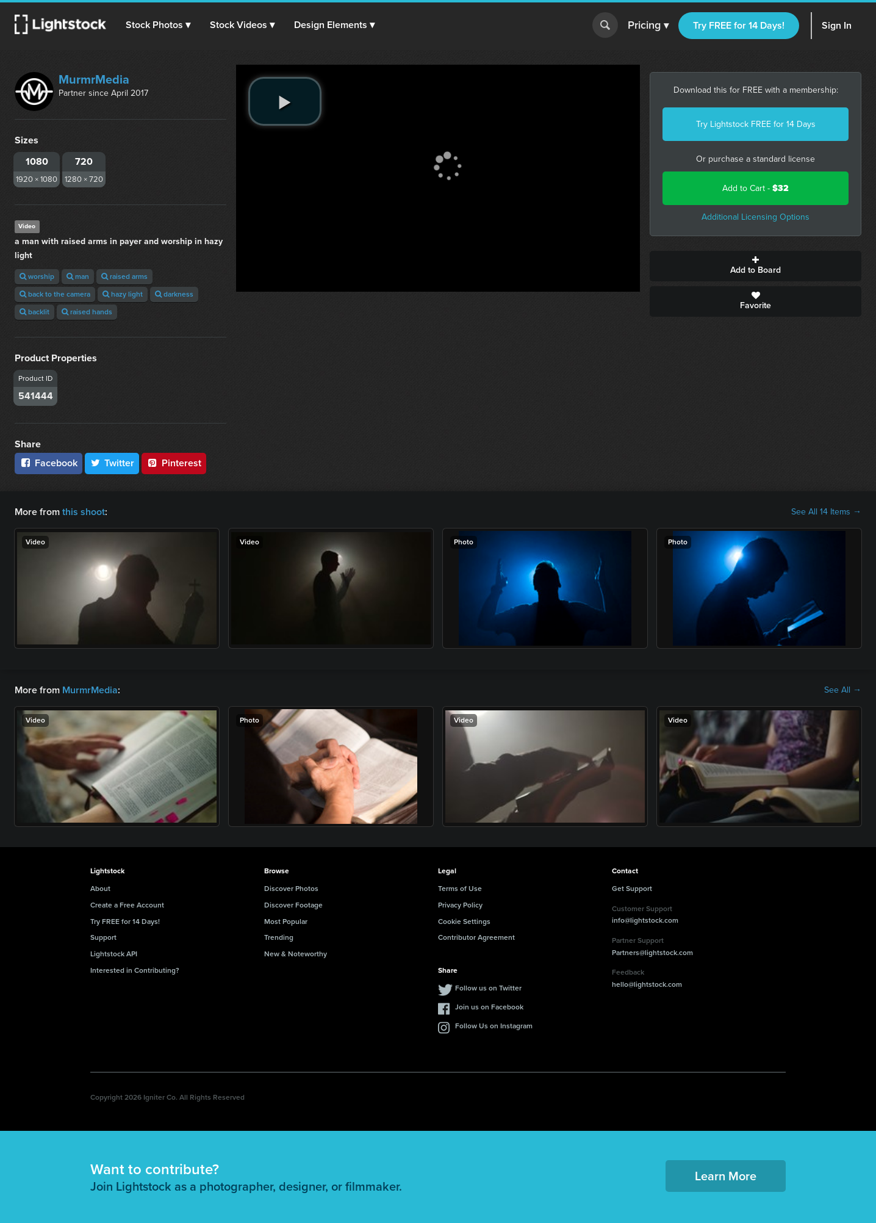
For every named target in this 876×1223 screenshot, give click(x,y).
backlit (34, 311)
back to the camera (55, 294)
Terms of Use (460, 888)
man (77, 276)
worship (37, 276)
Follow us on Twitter (488, 988)
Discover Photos (291, 888)
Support (103, 937)
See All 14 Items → (826, 512)
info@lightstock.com (645, 920)
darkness (174, 294)
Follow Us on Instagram (494, 1025)
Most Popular (285, 921)
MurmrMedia (94, 79)
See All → (842, 690)
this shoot (83, 512)
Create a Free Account (127, 905)
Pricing (648, 25)
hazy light (122, 294)
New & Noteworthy (295, 953)
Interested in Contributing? (134, 970)
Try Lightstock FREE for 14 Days (756, 124)
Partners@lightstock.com (652, 952)
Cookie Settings (464, 921)
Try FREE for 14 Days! (738, 25)
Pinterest (173, 463)
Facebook (48, 463)
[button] (158, 25)
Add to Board (755, 266)
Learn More (725, 1176)
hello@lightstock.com (647, 984)
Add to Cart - (755, 188)
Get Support (632, 888)
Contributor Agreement (476, 937)
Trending (278, 937)
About (100, 888)
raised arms (124, 276)
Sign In (837, 25)
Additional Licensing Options (756, 217)
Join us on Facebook (489, 1006)
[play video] (284, 101)
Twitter (112, 463)
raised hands (87, 311)
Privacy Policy (460, 905)
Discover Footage (293, 905)
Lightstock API (113, 953)
